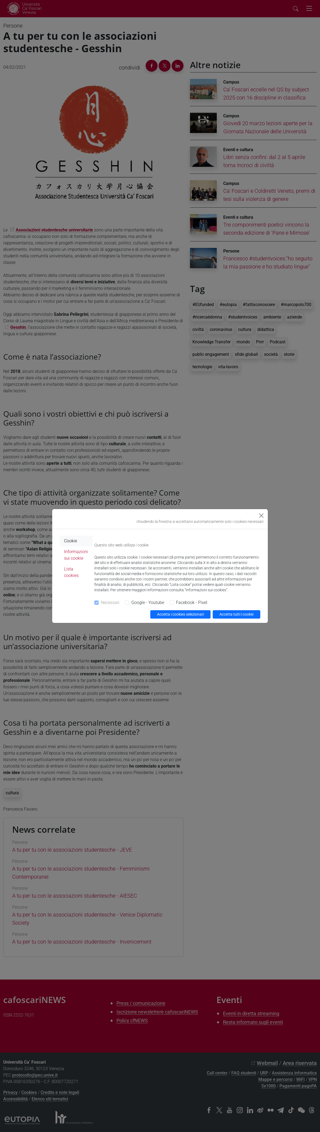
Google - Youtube (147, 602)
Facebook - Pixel (191, 602)
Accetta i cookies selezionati (180, 614)
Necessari (110, 602)
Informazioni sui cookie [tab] (76, 555)
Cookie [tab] (70, 540)
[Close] (261, 515)
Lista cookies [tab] (71, 572)
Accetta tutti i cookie (236, 614)
